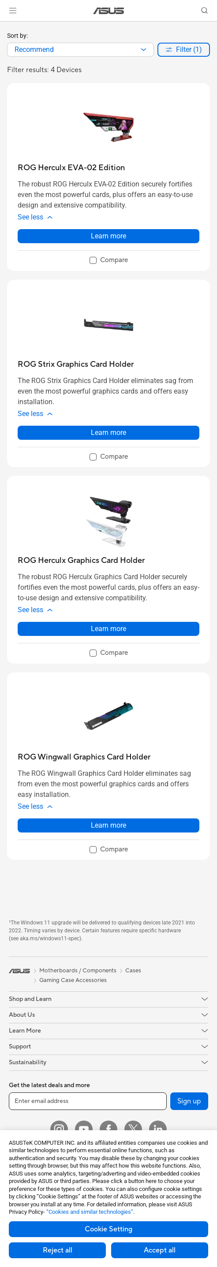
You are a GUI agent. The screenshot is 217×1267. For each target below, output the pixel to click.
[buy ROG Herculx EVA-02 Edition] (71, 168)
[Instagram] (59, 1129)
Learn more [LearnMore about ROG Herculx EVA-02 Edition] (108, 236)
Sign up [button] (189, 1101)
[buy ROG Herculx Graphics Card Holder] (81, 560)
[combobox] (80, 50)
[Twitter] (133, 1129)
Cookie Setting (108, 1229)
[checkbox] (109, 261)
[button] (13, 11)
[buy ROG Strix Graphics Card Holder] (76, 364)
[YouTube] (84, 1129)
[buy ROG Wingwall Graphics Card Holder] (84, 757)
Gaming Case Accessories (73, 980)
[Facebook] (108, 1129)
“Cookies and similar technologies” (89, 1212)
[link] (108, 10)
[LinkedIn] (158, 1129)
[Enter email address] (88, 1101)
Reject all (57, 1250)
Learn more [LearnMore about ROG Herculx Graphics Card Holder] (108, 628)
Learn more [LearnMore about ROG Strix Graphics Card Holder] (108, 432)
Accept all (160, 1250)
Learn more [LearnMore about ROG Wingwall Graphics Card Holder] (108, 825)
